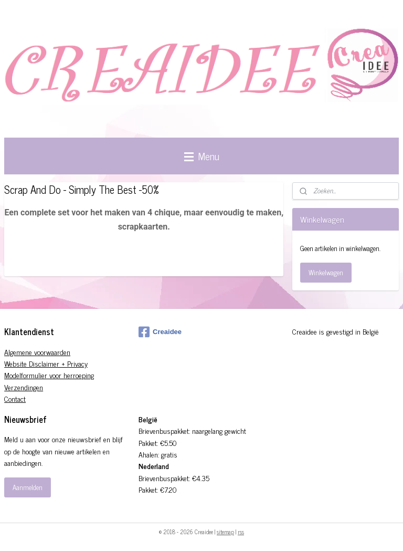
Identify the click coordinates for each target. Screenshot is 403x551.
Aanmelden (28, 487)
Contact (15, 398)
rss (241, 531)
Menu (201, 155)
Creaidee (160, 332)
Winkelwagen (326, 272)
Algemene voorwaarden (37, 352)
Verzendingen (23, 387)
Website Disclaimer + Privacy (46, 363)
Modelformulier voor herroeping (49, 375)
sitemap (225, 531)
